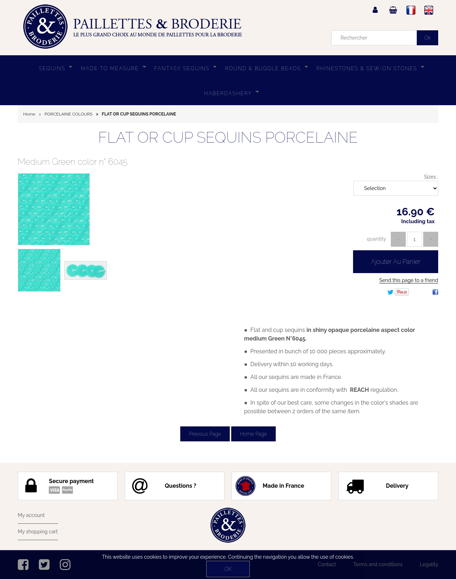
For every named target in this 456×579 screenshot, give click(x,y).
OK (227, 569)
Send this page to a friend (408, 280)
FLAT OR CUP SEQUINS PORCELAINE (228, 137)
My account (31, 515)
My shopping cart (38, 531)
